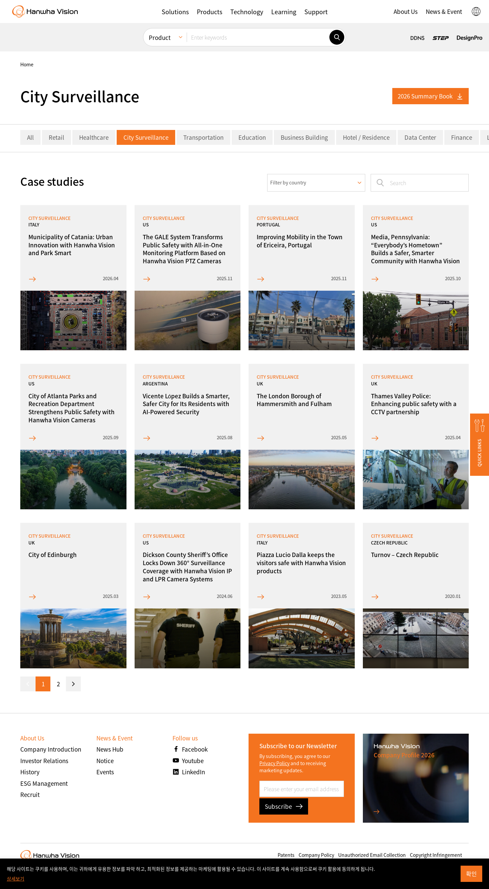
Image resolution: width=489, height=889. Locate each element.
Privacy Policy (274, 763)
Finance (461, 137)
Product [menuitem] (159, 37)
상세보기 (15, 878)
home (26, 64)
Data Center (420, 137)
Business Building (304, 137)
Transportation (203, 137)
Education (252, 137)
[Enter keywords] (258, 37)
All (30, 137)
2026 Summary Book (430, 96)
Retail (56, 137)
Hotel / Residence (366, 137)
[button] (175, 11)
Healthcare (94, 137)
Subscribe (284, 806)
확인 (471, 873)
